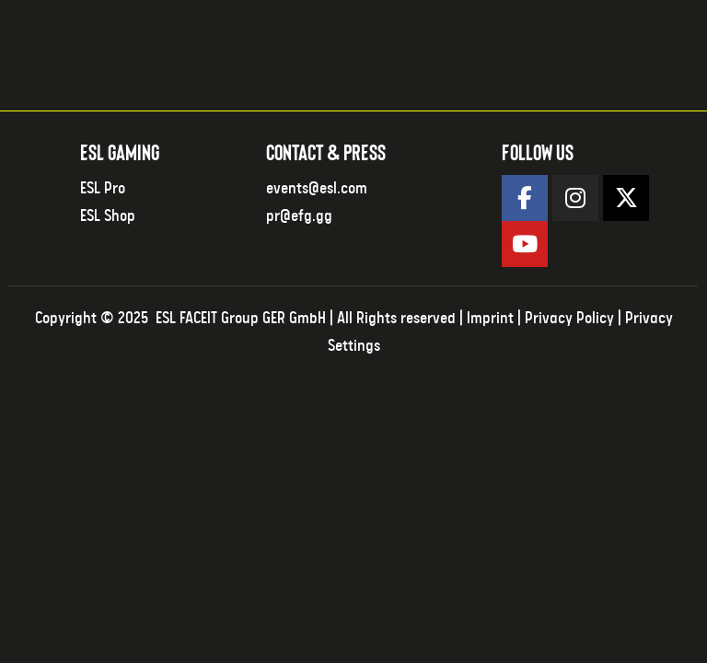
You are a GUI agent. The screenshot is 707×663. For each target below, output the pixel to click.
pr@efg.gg (299, 216)
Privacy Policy (569, 318)
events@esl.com (316, 189)
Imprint (490, 318)
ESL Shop (107, 216)
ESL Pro (102, 189)
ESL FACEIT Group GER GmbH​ (241, 318)
